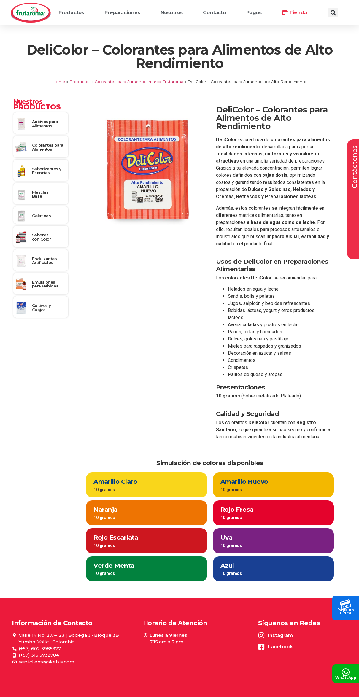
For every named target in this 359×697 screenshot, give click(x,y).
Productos (74, 14)
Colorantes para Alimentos (47, 147)
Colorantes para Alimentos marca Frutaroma (139, 81)
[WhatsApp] (345, 671)
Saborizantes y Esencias (46, 170)
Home (59, 81)
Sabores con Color (41, 237)
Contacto (214, 12)
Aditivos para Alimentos (45, 123)
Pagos (254, 12)
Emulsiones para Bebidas (45, 284)
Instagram (280, 635)
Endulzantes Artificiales (44, 260)
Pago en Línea (345, 611)
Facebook (280, 647)
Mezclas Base (40, 194)
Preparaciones (125, 14)
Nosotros (174, 14)
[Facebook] (261, 646)
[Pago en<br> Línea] (345, 603)
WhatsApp (345, 677)
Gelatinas (41, 215)
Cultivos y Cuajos (41, 307)
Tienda (294, 12)
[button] (333, 12)
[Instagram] (261, 635)
